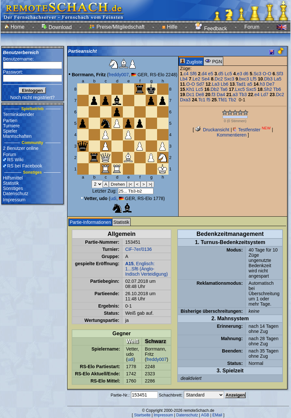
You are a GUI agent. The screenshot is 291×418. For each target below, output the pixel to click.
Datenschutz (15, 193)
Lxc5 (240, 89)
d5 (221, 73)
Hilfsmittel (13, 177)
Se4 (205, 78)
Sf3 (279, 73)
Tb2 (232, 99)
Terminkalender (18, 114)
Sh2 (268, 89)
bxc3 (244, 78)
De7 (270, 84)
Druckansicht (212, 129)
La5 (277, 78)
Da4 (221, 94)
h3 (262, 84)
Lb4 (183, 78)
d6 (246, 73)
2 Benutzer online (20, 148)
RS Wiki (15, 159)
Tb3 (243, 94)
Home (14, 27)
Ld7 (264, 94)
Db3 (268, 78)
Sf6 (193, 73)
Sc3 (257, 73)
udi (113, 198)
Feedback (211, 28)
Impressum (14, 199)
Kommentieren (231, 134)
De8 (200, 94)
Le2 (196, 78)
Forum (251, 27)
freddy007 (119, 74)
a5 (249, 84)
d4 (204, 73)
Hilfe (169, 27)
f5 (209, 99)
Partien (10, 120)
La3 (215, 84)
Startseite (142, 415)
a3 (235, 94)
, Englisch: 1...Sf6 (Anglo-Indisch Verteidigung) (146, 269)
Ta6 (224, 89)
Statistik (11, 183)
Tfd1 (222, 99)
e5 (210, 73)
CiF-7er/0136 (138, 249)
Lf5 (253, 78)
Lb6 (224, 84)
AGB (205, 415)
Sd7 (200, 84)
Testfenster (251, 129)
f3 (213, 94)
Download (57, 27)
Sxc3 (229, 78)
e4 (257, 94)
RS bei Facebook (24, 165)
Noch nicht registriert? (32, 97)
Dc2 (219, 78)
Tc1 (201, 99)
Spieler (10, 131)
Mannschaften (17, 136)
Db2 (215, 89)
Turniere (11, 125)
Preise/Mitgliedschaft (116, 27)
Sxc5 (251, 89)
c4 (186, 73)
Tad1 (241, 84)
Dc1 (190, 94)
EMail (217, 415)
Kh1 (190, 89)
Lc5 (228, 73)
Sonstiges (13, 188)
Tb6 (277, 89)
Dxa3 (185, 99)
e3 (239, 73)
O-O (267, 73)
